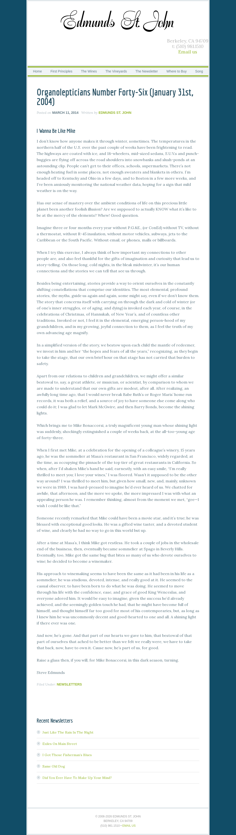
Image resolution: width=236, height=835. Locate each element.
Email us (187, 52)
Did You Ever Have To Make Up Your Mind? (77, 778)
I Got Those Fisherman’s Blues (67, 755)
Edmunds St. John (118, 20)
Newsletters (69, 684)
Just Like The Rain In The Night (67, 732)
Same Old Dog (53, 766)
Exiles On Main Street (59, 744)
